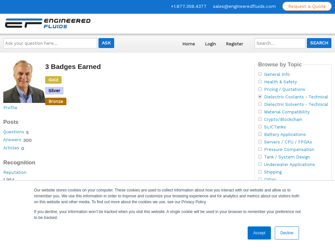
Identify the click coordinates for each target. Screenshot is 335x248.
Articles (11, 147)
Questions (13, 131)
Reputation (14, 172)
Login (210, 43)
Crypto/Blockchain (283, 119)
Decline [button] (286, 233)
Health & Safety (280, 82)
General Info (277, 74)
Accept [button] (259, 233)
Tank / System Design (287, 157)
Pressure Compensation (289, 149)
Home (188, 43)
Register (234, 43)
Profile (10, 107)
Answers (12, 139)
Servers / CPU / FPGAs (288, 142)
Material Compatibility (287, 112)
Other (270, 179)
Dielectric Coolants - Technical (296, 97)
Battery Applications (285, 134)
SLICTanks (275, 127)
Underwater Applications (289, 164)
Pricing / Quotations (284, 89)
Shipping (273, 172)
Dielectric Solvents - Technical (296, 104)
